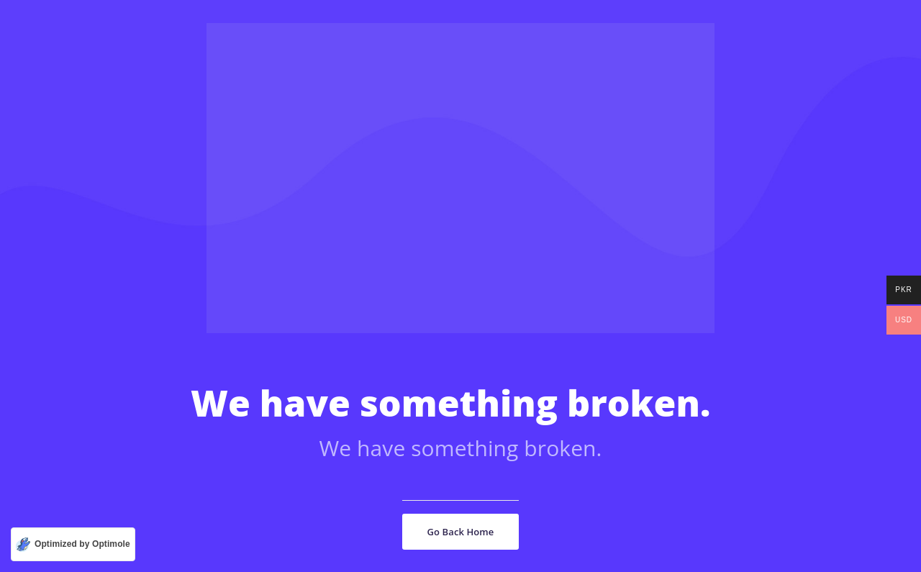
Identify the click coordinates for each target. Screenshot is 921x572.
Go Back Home (460, 531)
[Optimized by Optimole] (73, 544)
